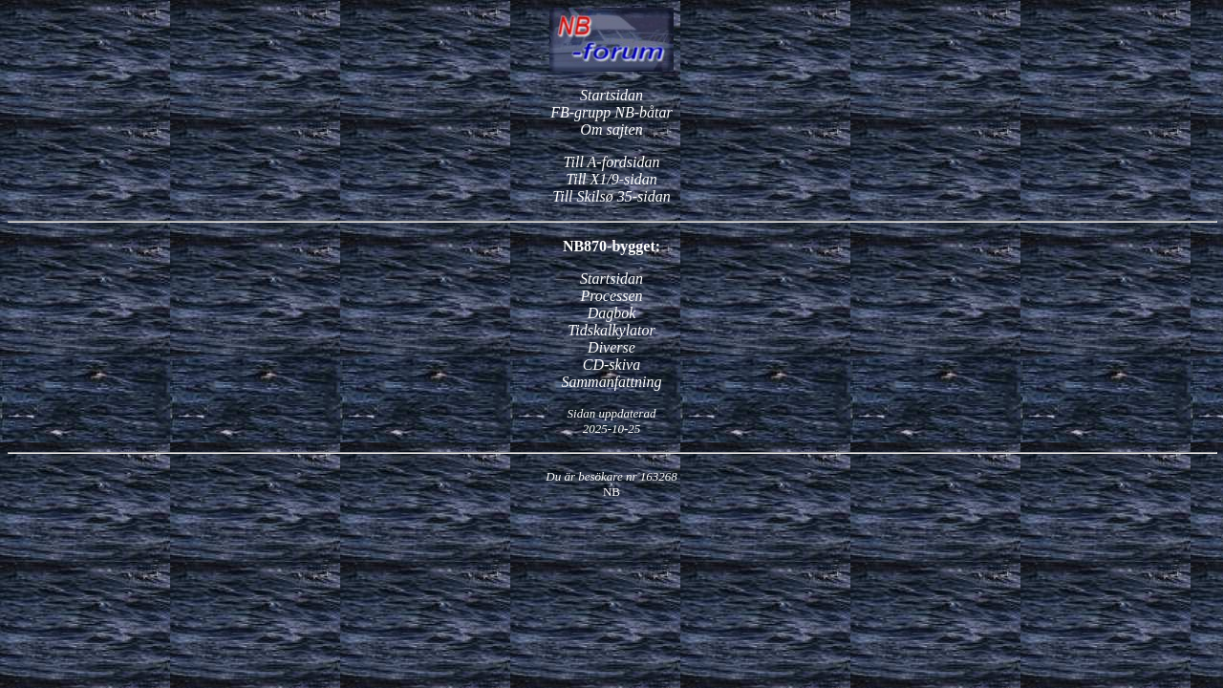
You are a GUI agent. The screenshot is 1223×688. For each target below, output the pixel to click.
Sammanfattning (612, 382)
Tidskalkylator (611, 330)
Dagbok (612, 313)
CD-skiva (611, 364)
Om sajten (611, 129)
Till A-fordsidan (612, 162)
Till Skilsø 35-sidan (611, 196)
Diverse (611, 347)
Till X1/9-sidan (611, 179)
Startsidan (611, 95)
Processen (611, 296)
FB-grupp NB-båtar (611, 112)
